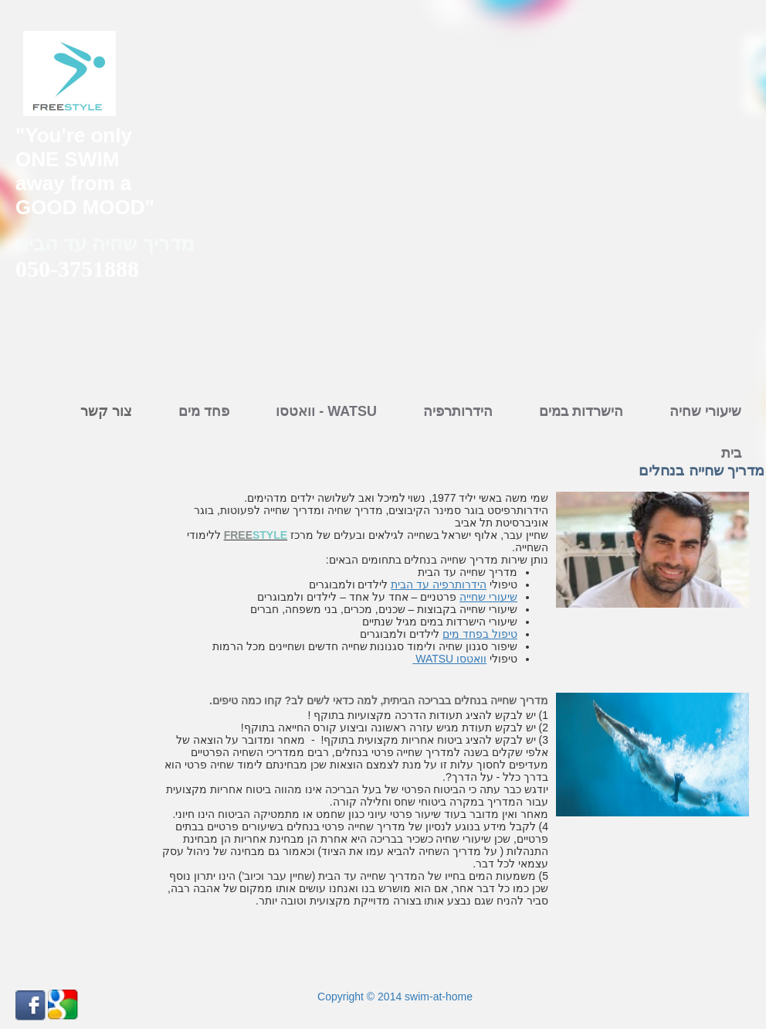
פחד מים (203, 411)
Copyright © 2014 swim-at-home (393, 996)
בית (731, 453)
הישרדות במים (581, 411)
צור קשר (106, 411)
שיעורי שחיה (705, 411)
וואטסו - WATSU (326, 411)
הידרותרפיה (458, 411)
